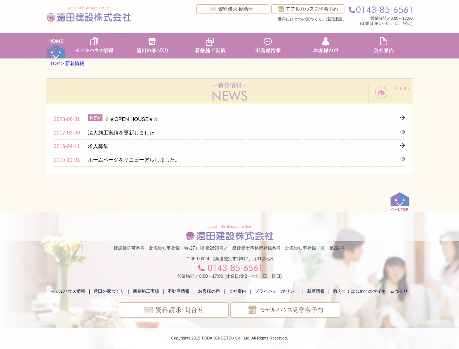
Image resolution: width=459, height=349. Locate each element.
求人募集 (81, 146)
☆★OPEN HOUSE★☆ (106, 119)
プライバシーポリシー (277, 291)
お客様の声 (326, 45)
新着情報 (74, 63)
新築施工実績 (210, 45)
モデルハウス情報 (94, 45)
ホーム (56, 45)
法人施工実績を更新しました (104, 133)
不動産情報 (268, 45)
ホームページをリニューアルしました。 (117, 160)
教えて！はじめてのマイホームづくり (370, 291)
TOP (55, 63)
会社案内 (384, 45)
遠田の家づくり (152, 45)
